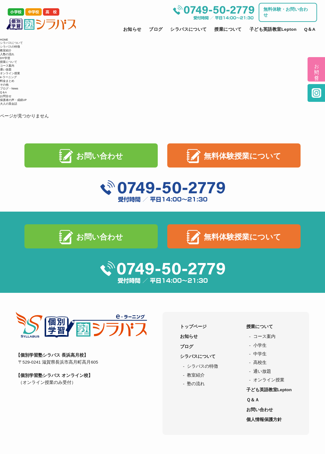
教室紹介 (5, 50)
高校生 (260, 362)
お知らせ (132, 29)
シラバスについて (188, 29)
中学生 (260, 354)
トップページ (193, 326)
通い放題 (5, 69)
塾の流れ (196, 383)
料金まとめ (7, 80)
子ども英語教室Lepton (273, 29)
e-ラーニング (8, 77)
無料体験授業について (242, 156)
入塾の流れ (7, 54)
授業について (228, 29)
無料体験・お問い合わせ (285, 12)
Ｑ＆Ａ (252, 400)
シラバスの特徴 (10, 46)
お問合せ (5, 96)
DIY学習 (5, 58)
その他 (4, 84)
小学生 (260, 345)
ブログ (155, 29)
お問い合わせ (99, 156)
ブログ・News (9, 88)
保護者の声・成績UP (13, 100)
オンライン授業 (10, 73)
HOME (4, 39)
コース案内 (7, 65)
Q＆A (309, 29)
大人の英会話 (8, 103)
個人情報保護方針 (264, 419)
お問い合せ (316, 69)
